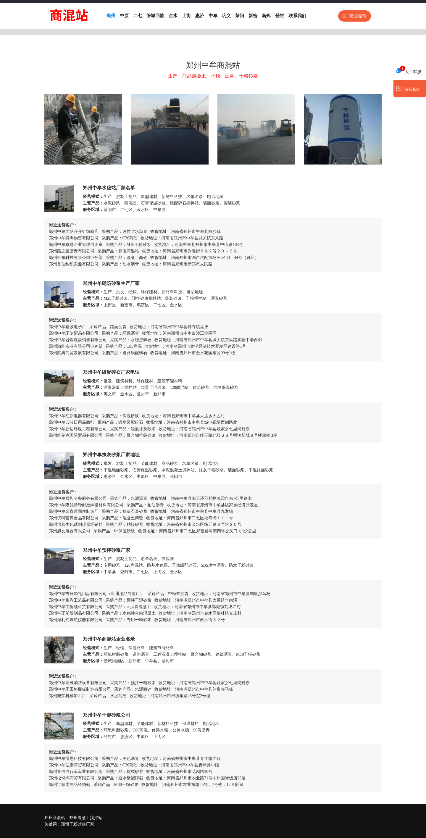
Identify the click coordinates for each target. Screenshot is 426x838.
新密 (252, 15)
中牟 (213, 15)
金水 (173, 15)
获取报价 (355, 16)
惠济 (199, 15)
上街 (186, 15)
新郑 (266, 15)
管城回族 (155, 15)
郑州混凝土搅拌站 (85, 818)
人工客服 (408, 70)
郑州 (110, 15)
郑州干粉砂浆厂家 (77, 824)
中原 (124, 15)
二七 (137, 15)
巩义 (226, 15)
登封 (279, 15)
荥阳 (239, 15)
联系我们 (297, 15)
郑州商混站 (54, 818)
